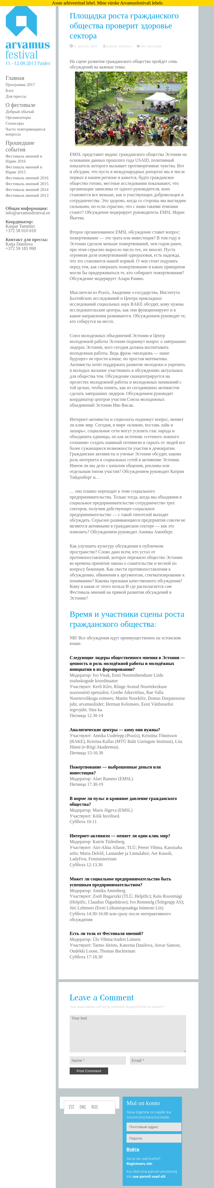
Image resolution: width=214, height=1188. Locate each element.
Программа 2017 (20, 84)
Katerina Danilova (118, 46)
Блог (10, 90)
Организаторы (18, 117)
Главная (15, 78)
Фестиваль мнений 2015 (27, 183)
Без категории (151, 46)
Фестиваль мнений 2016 (27, 178)
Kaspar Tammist (20, 226)
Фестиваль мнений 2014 (27, 189)
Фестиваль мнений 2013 (27, 195)
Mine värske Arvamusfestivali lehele (129, 3)
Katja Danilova (19, 244)
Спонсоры (15, 123)
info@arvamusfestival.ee (28, 212)
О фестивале (20, 105)
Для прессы (16, 96)
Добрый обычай (20, 111)
